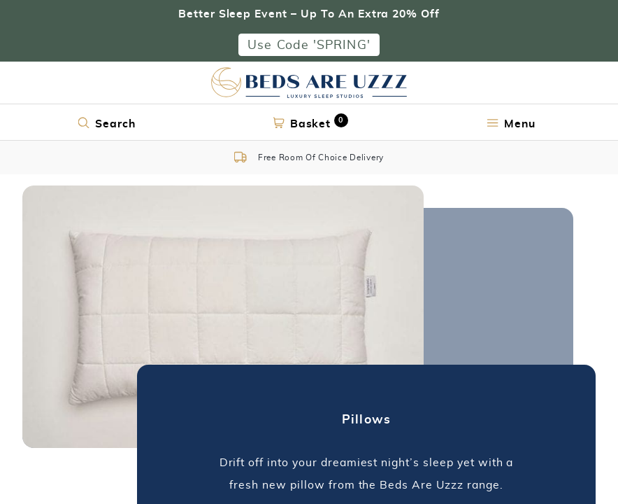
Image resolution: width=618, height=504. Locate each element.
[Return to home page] (309, 82)
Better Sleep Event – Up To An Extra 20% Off (309, 13)
